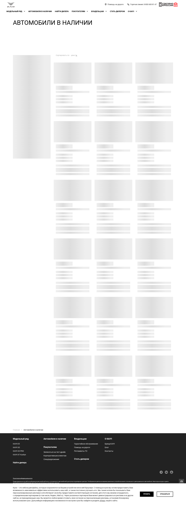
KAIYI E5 (16, 444)
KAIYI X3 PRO (18, 451)
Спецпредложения (51, 459)
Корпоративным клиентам (55, 456)
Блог (107, 447)
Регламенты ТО (80, 451)
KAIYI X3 (16, 447)
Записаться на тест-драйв (54, 452)
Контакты (109, 451)
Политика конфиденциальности (22, 478)
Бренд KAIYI (110, 444)
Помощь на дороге (82, 447)
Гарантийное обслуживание (86, 444)
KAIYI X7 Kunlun (19, 455)
